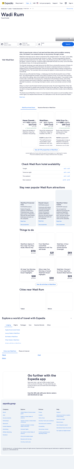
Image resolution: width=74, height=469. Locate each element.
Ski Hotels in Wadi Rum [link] (11, 336)
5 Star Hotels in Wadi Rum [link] (12, 340)
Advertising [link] (5, 429)
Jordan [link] (10, 8)
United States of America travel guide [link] (28, 413)
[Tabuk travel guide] (33, 301)
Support (55, 3)
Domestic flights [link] (24, 429)
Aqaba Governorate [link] (18, 8)
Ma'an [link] (4, 358)
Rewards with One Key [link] (26, 439)
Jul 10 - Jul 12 (66, 180)
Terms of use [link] (42, 418)
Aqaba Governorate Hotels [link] (12, 330)
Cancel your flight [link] (60, 419)
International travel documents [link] (63, 428)
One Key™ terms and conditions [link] (46, 420)
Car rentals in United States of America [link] (28, 432)
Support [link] (58, 412)
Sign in (71, 3)
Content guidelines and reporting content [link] (44, 432)
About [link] (4, 412)
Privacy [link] (40, 412)
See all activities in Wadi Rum (46, 284)
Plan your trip (70, 8)
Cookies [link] (40, 415)
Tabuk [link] (4, 355)
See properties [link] (25, 224)
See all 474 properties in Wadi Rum (46, 150)
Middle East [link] (4, 8)
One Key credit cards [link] (26, 442)
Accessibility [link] (41, 426)
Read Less (22, 97)
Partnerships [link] (6, 420)
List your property (45, 3)
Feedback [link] (5, 435)
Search (68, 44)
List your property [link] (7, 418)
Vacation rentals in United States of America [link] (28, 421)
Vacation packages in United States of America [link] (27, 425)
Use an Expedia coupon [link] (62, 425)
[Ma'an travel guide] (60, 301)
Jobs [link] (4, 415)
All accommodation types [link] (27, 436)
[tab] (28, 107)
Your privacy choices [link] (43, 429)
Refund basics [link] (59, 422)
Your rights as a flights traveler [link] (63, 430)
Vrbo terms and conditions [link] (45, 423)
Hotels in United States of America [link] (27, 417)
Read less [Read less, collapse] (23, 221)
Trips (61, 3)
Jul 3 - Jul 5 (67, 176)
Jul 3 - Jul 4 (67, 172)
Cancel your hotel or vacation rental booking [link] (63, 415)
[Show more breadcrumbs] (30, 8)
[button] (37, 318)
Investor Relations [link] (7, 426)
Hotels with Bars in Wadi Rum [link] (13, 343)
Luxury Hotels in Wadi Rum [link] (12, 333)
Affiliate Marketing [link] (7, 432)
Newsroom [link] (5, 423)
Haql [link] (39, 355)
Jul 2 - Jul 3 (67, 168)
